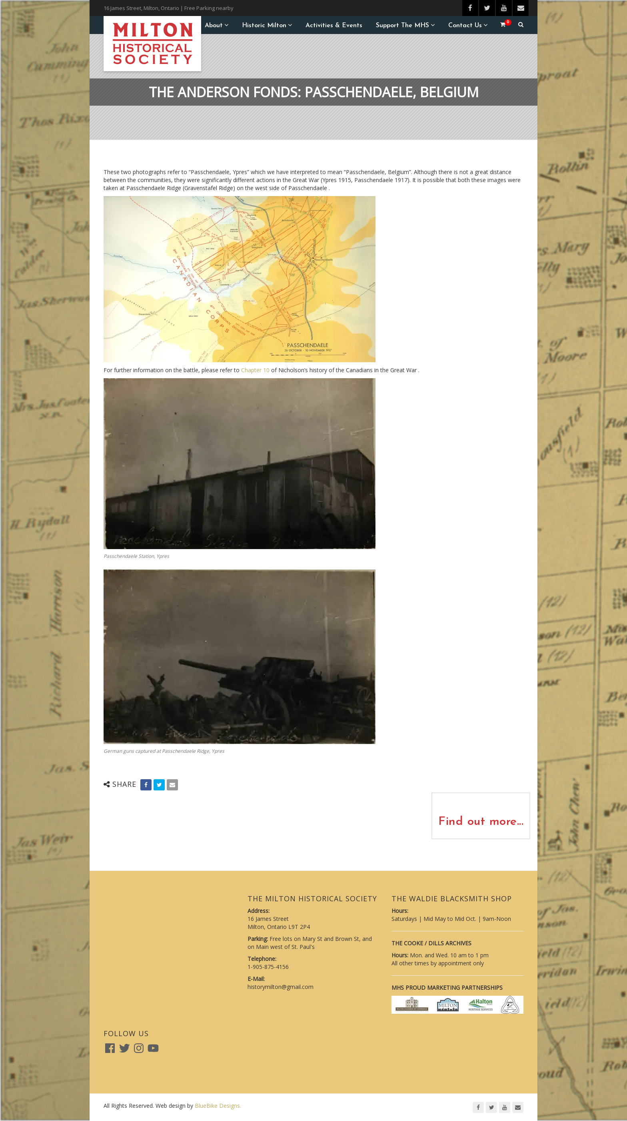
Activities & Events (334, 25)
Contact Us (465, 25)
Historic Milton (264, 25)
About (214, 25)
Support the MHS (402, 25)
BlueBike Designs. (218, 1105)
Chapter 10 (255, 370)
